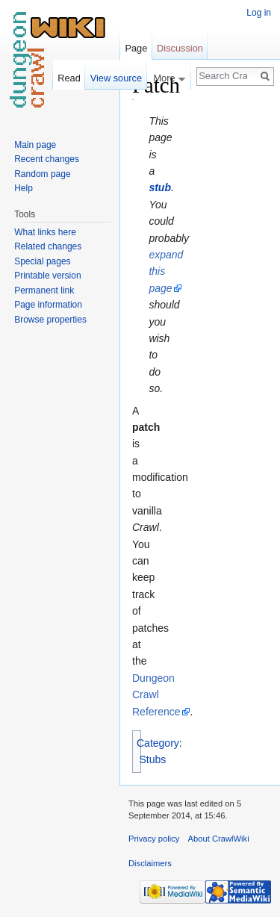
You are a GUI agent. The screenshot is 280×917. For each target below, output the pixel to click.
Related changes (47, 246)
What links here (45, 232)
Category (158, 743)
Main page (35, 145)
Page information (48, 304)
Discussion (180, 48)
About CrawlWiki (218, 838)
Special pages (42, 261)
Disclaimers (150, 863)
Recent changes (46, 159)
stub (160, 187)
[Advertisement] (208, 296)
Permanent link (44, 290)
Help (23, 188)
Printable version (47, 275)
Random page (42, 174)
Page (136, 48)
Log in (258, 12)
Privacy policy (153, 838)
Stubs (153, 759)
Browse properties (50, 319)
